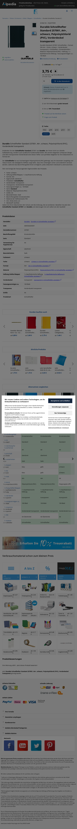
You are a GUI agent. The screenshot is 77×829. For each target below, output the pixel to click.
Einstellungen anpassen (60, 407)
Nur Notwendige (60, 413)
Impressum (65, 428)
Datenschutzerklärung (54, 428)
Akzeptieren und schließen (60, 401)
